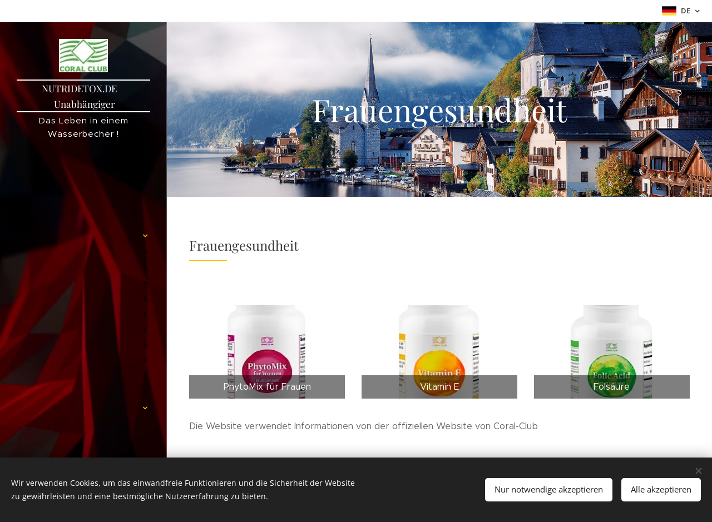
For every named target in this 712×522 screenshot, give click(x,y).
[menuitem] (83, 182)
